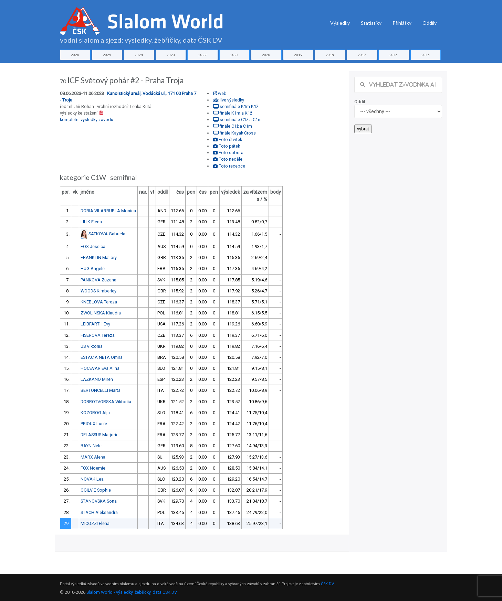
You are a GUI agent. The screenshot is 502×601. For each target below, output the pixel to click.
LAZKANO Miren (97, 379)
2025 (107, 55)
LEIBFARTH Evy (95, 323)
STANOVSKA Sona (99, 501)
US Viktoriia (92, 346)
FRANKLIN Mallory (99, 257)
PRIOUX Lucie (94, 423)
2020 (266, 55)
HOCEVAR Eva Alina (100, 368)
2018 (330, 55)
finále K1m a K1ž (232, 113)
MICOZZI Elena (95, 523)
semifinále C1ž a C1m (237, 119)
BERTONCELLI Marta (101, 390)
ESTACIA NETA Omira (102, 357)
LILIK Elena (91, 221)
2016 (393, 55)
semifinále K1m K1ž (235, 106)
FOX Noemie (93, 468)
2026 (75, 55)
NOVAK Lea (92, 479)
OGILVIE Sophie (96, 490)
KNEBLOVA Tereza (99, 301)
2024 (139, 55)
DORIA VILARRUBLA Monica (108, 210)
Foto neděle (227, 159)
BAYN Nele (91, 445)
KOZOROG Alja (95, 412)
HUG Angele (93, 268)
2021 (234, 55)
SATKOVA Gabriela (106, 233)
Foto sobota (228, 152)
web (220, 93)
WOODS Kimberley (98, 290)
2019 (298, 55)
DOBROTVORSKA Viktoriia (106, 401)
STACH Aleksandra (99, 512)
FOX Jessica (93, 246)
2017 (362, 55)
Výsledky (340, 23)
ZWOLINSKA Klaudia (101, 312)
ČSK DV (327, 584)
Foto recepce (229, 166)
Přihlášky (402, 23)
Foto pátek (226, 146)
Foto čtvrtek (227, 139)
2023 (171, 55)
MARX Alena (93, 457)
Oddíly (429, 23)
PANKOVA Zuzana (98, 279)
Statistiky (371, 23)
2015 (425, 55)
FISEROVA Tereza (98, 335)
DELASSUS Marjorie (99, 434)
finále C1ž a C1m (232, 126)
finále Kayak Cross (234, 133)
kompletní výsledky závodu (86, 119)
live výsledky (228, 100)
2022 (202, 55)
